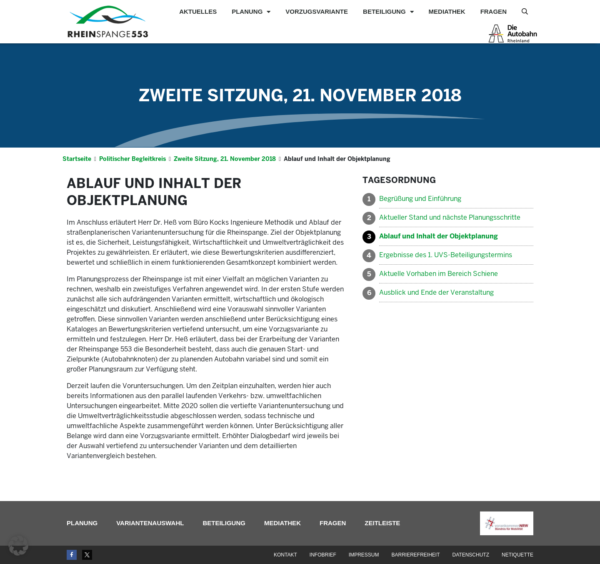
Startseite (76, 159)
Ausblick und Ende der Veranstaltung (436, 292)
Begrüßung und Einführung (420, 198)
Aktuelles (198, 11)
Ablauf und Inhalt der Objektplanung (438, 236)
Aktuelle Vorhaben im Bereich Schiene (438, 273)
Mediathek (447, 11)
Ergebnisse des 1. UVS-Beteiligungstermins (445, 255)
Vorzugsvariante (316, 11)
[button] (18, 545)
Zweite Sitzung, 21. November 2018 (300, 95)
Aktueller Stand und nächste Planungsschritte (449, 217)
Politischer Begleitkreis (132, 159)
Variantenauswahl (150, 522)
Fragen (493, 11)
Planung (251, 12)
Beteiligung (388, 12)
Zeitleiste (382, 522)
